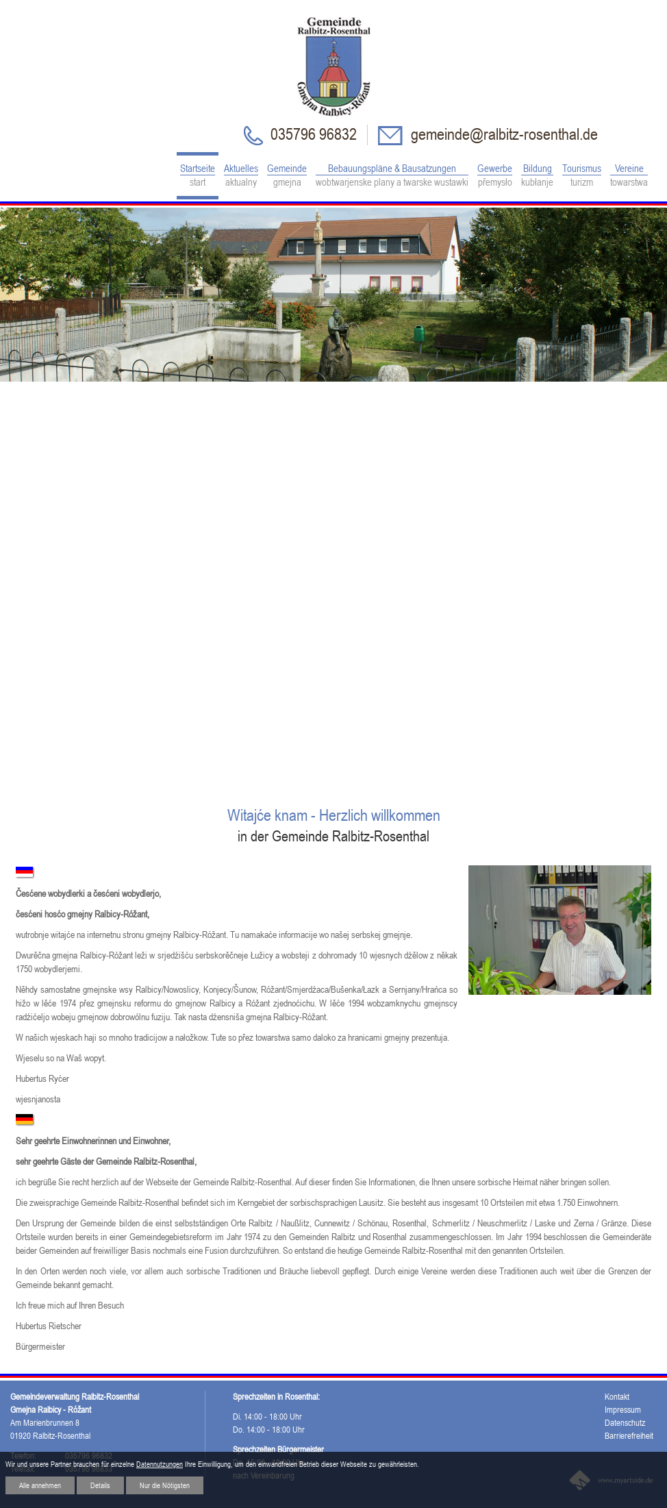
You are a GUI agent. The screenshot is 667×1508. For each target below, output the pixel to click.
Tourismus (581, 175)
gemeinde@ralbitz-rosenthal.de (502, 134)
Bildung (537, 175)
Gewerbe (494, 175)
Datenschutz (625, 1423)
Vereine (629, 175)
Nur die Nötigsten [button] (165, 1485)
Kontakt (617, 1397)
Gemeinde (287, 175)
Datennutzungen (159, 1464)
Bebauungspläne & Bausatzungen (392, 175)
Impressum (623, 1410)
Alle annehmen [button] (40, 1485)
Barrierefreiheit (629, 1436)
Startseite (197, 175)
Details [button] (100, 1485)
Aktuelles (241, 175)
